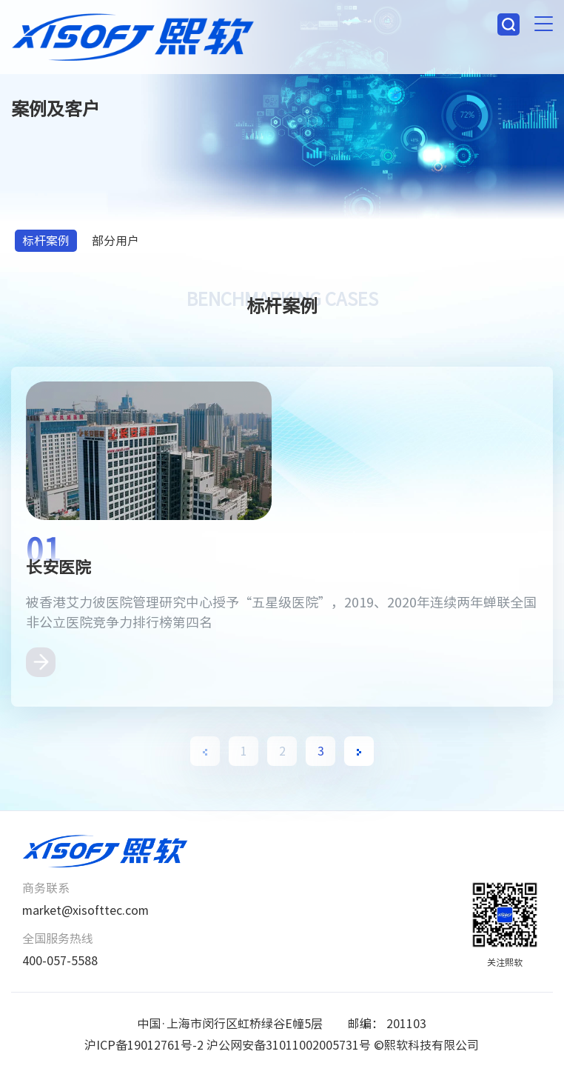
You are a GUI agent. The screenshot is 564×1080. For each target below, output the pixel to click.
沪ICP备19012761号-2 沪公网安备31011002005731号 (227, 1045)
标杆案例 (46, 241)
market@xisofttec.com (85, 910)
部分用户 (115, 241)
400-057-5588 (60, 961)
